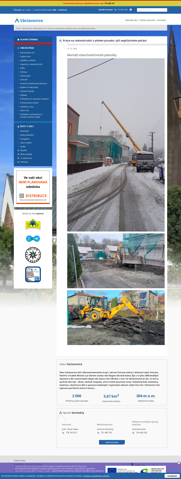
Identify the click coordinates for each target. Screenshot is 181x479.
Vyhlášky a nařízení (28, 60)
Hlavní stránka (29, 39)
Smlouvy (23, 72)
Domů (18, 28)
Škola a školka (26, 154)
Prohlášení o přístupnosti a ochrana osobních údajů (31, 115)
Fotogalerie (25, 139)
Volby (22, 68)
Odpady (23, 95)
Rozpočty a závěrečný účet (31, 64)
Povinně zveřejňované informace (33, 83)
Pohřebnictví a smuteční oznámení (34, 99)
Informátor (24, 131)
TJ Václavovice (26, 158)
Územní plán (25, 75)
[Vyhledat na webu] (150, 10)
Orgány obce (25, 56)
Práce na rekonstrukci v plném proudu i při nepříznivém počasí (71, 28)
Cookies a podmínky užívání (96, 475)
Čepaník (23, 150)
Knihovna (24, 162)
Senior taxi (24, 110)
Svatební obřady (27, 91)
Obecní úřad (27, 28)
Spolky (23, 146)
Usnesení (24, 79)
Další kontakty (111, 442)
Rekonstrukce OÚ (40, 28)
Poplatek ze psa (26, 106)
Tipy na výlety (26, 142)
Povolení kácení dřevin (29, 103)
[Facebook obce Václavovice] (130, 9)
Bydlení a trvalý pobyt (29, 87)
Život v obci (26, 126)
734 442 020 (123, 9)
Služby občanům (27, 135)
